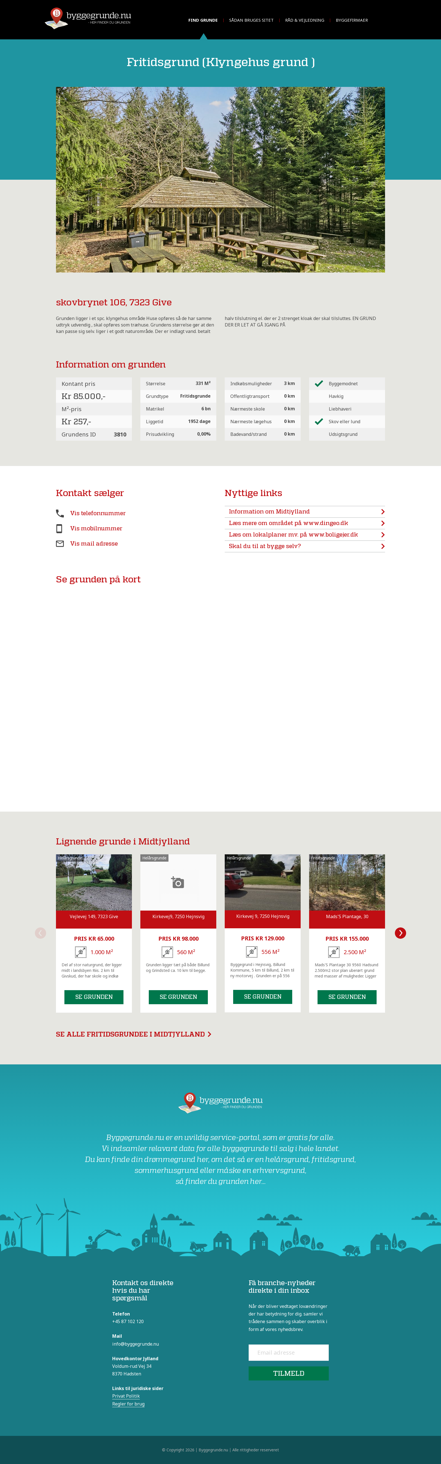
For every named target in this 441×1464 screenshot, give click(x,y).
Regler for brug (128, 1404)
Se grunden (94, 997)
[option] (94, 933)
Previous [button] (40, 933)
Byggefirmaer (352, 20)
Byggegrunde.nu (213, 1449)
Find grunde (203, 20)
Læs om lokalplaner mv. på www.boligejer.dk (307, 534)
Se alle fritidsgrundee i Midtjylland (134, 1034)
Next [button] (400, 933)
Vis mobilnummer (96, 528)
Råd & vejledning (304, 20)
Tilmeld (288, 1373)
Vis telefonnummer (98, 513)
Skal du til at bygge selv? (307, 546)
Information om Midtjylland (307, 511)
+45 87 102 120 (128, 1321)
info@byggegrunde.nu (135, 1344)
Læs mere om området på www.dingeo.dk (307, 523)
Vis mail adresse (94, 543)
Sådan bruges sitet (251, 20)
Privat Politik (126, 1396)
